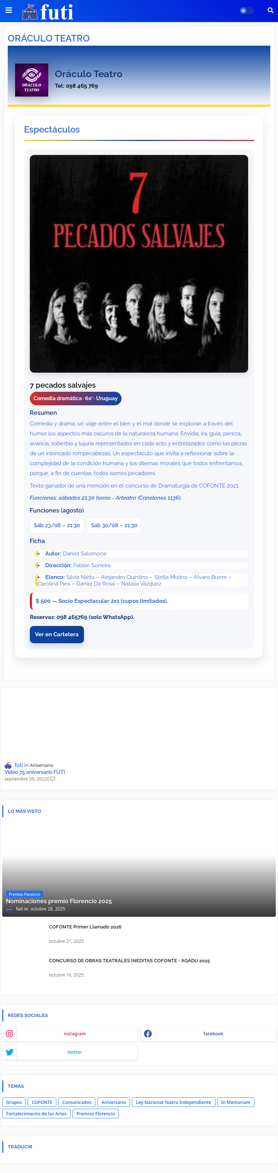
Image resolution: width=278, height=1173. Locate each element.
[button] (270, 10)
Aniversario (113, 1102)
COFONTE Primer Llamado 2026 (85, 927)
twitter (74, 1052)
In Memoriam (235, 1102)
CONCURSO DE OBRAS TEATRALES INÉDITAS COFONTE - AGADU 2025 (129, 960)
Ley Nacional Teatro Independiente (173, 1102)
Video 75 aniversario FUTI (34, 772)
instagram (75, 1034)
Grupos (14, 1102)
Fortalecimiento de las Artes (36, 1114)
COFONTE (42, 1102)
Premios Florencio (96, 1114)
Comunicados (76, 1102)
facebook (214, 1034)
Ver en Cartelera (57, 634)
